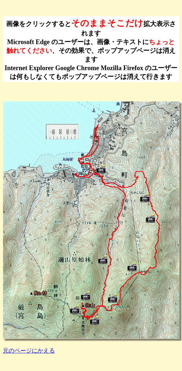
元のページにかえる (29, 350)
